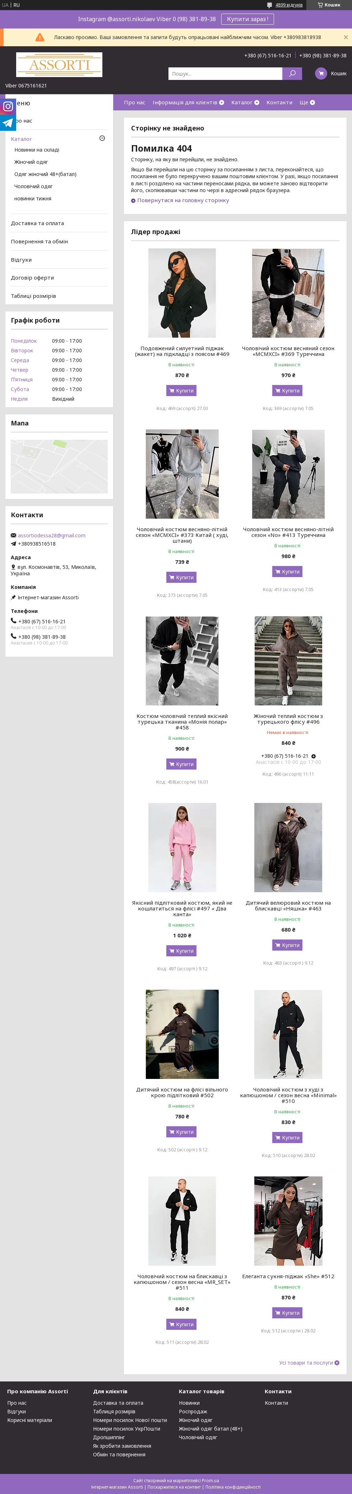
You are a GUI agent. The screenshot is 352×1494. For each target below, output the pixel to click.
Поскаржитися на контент (174, 1487)
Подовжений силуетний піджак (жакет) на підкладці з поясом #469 (182, 351)
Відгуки (21, 259)
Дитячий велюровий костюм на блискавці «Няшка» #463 (288, 905)
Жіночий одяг (31, 162)
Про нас (134, 102)
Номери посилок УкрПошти (126, 1428)
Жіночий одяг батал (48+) (210, 1428)
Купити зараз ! (247, 19)
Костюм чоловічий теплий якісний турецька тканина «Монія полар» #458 (182, 721)
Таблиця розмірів (114, 1411)
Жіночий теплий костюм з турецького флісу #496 (288, 718)
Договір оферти (32, 277)
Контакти (279, 102)
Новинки (189, 1402)
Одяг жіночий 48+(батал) (45, 174)
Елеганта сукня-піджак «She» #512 (288, 1276)
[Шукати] (292, 73)
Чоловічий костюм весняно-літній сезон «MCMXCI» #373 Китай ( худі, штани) (182, 534)
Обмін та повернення (119, 1454)
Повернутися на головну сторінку (183, 200)
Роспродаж (193, 1411)
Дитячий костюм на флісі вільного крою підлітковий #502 (182, 1092)
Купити (185, 390)
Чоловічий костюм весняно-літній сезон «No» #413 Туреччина (288, 532)
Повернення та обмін (39, 241)
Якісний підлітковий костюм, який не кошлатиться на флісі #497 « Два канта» (182, 908)
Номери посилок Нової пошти (130, 1420)
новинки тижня (32, 199)
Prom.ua (210, 1481)
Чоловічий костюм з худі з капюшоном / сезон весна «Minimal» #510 (288, 1095)
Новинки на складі (36, 150)
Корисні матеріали (29, 1420)
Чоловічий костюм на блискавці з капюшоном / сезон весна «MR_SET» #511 (182, 1281)
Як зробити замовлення (122, 1445)
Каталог (242, 102)
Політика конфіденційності (233, 1487)
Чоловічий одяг (33, 187)
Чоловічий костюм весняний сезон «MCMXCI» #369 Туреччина (288, 351)
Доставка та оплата (37, 223)
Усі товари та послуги (306, 1363)
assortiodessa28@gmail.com (51, 535)
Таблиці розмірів (33, 295)
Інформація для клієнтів (185, 102)
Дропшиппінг (109, 1437)
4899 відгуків (289, 5)
